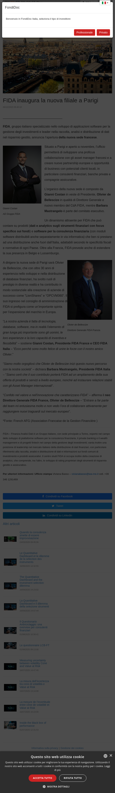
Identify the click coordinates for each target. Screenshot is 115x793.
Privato (103, 32)
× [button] (110, 755)
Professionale (84, 32)
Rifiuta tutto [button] (73, 778)
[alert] (57, 772)
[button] (58, 786)
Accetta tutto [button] (42, 778)
